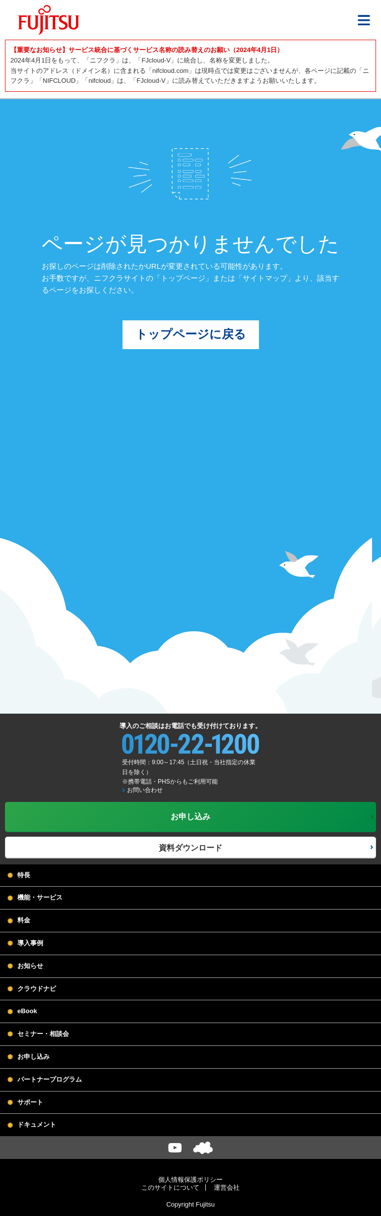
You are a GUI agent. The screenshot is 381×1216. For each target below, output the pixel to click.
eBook (27, 1012)
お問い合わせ (145, 791)
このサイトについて (170, 1188)
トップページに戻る (190, 335)
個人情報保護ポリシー (190, 1180)
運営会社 (227, 1188)
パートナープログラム (49, 1080)
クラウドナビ (36, 989)
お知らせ (30, 967)
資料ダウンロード (190, 848)
